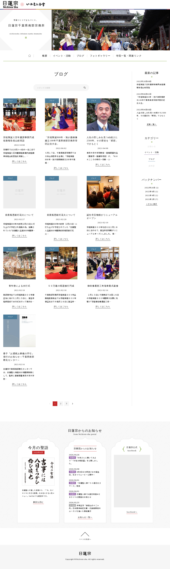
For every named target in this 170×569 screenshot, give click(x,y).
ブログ (80, 56)
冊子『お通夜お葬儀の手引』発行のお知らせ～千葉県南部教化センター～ (18, 356)
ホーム (29, 55)
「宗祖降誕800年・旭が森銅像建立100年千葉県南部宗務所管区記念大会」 (61, 140)
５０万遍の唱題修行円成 (61, 286)
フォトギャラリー (100, 56)
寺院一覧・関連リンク (129, 56)
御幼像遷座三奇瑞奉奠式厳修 (102, 286)
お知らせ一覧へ (85, 517)
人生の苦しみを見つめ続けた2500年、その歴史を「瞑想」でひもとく (102, 140)
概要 (44, 56)
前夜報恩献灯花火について (19, 215)
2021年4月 (150, 195)
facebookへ (132, 512)
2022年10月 (150, 187)
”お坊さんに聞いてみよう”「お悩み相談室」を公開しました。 (83, 460)
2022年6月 (150, 191)
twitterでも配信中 (36, 496)
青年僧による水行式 (19, 286)
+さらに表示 (151, 204)
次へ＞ (72, 403)
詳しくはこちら (19, 161)
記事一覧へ (152, 124)
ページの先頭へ (85, 539)
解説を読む (38, 502)
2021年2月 (150, 199)
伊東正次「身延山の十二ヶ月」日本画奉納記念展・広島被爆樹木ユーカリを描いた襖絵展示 (85, 508)
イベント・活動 (62, 56)
